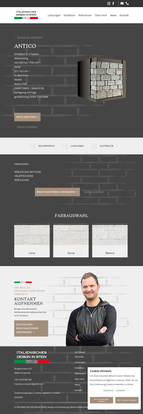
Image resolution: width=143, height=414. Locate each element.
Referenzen (85, 15)
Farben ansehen (27, 126)
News (113, 15)
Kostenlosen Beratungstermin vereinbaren (27, 328)
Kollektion (69, 15)
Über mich (101, 15)
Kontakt (124, 15)
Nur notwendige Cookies (101, 400)
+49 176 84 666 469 (23, 379)
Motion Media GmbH (79, 407)
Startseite (79, 356)
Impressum (120, 390)
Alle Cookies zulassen (127, 400)
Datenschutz (108, 390)
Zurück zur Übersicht (30, 37)
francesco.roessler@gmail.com (28, 384)
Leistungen (54, 15)
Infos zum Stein (26, 117)
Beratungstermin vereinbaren (56, 191)
